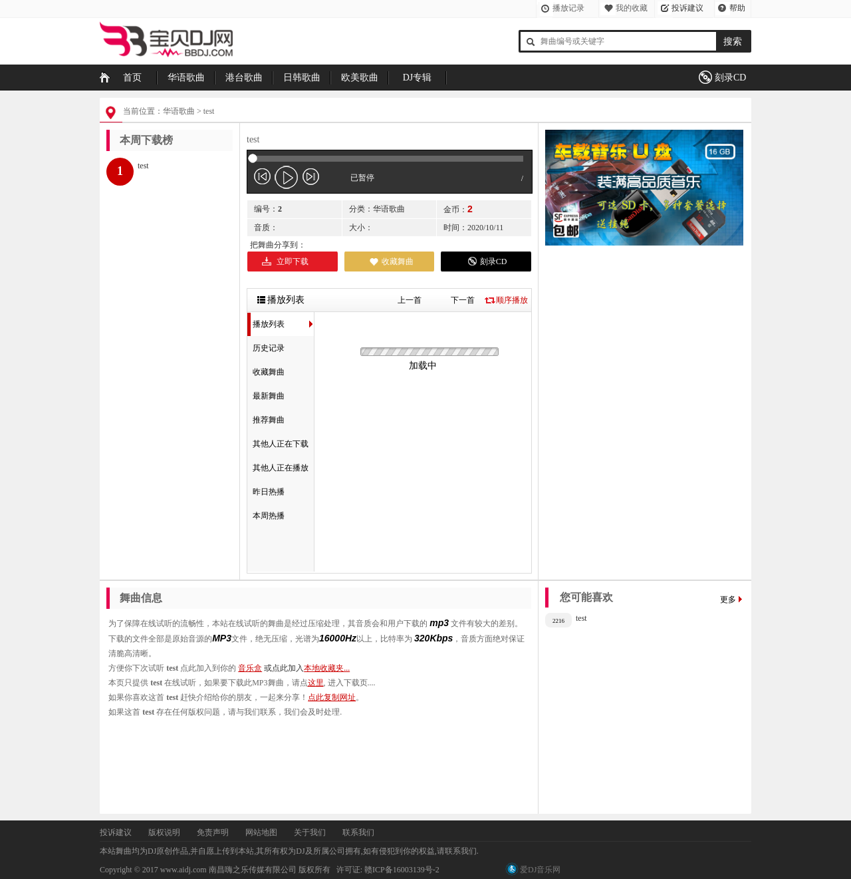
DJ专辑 (417, 78)
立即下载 (292, 261)
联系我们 (358, 832)
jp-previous (262, 177)
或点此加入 (307, 668)
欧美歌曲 (359, 78)
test (209, 111)
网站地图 (261, 832)
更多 (728, 599)
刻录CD (730, 78)
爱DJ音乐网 (540, 869)
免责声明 (213, 832)
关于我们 (310, 832)
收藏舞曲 (398, 261)
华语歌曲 (186, 78)
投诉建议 (687, 8)
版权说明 (164, 832)
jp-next (311, 177)
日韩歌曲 (301, 78)
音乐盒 (250, 668)
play (287, 177)
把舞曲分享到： (278, 245)
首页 (132, 78)
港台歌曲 (244, 78)
